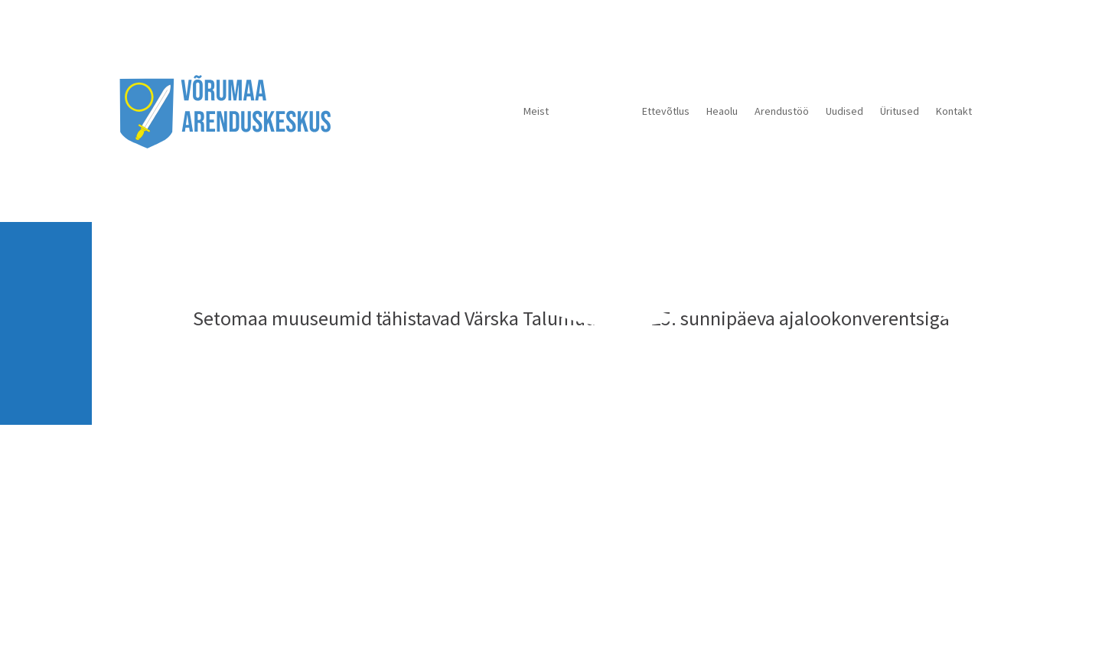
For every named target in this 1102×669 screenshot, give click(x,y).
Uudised (844, 111)
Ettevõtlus (666, 111)
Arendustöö (782, 111)
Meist (536, 111)
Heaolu (722, 111)
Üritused (899, 111)
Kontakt (954, 111)
